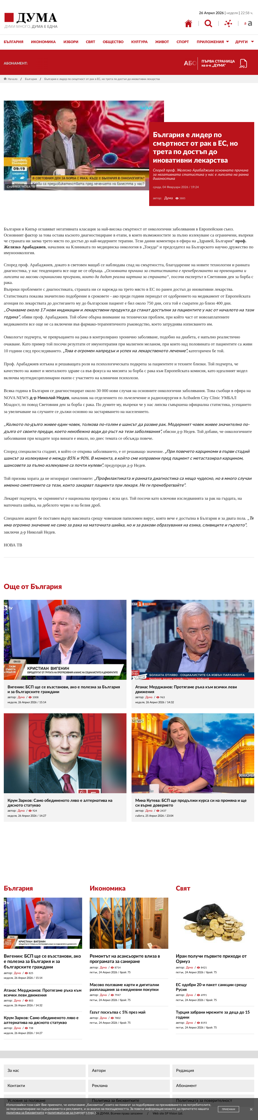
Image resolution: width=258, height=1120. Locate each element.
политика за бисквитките (25, 1112)
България (31, 79)
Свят (183, 888)
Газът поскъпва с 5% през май (117, 1012)
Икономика (107, 888)
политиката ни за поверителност (71, 1112)
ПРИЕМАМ (228, 1109)
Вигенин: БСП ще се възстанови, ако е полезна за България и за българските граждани (42, 961)
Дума (168, 198)
